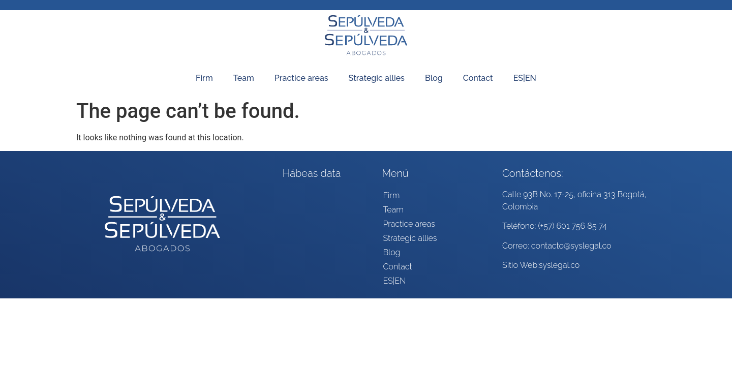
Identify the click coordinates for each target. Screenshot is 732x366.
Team (243, 78)
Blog (434, 78)
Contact (478, 78)
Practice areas (301, 78)
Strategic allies (377, 78)
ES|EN (524, 78)
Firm (204, 78)
